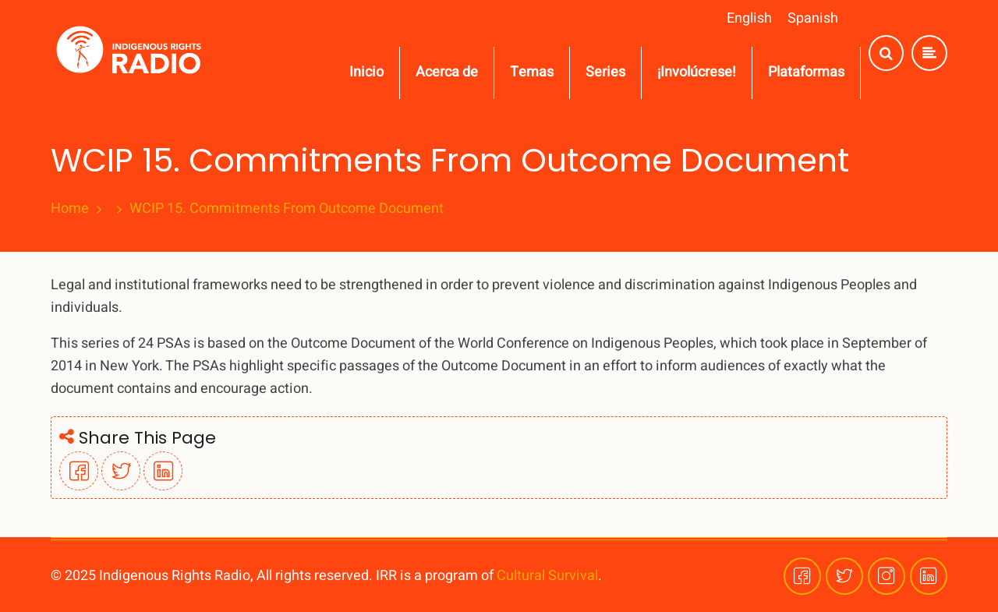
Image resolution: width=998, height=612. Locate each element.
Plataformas (806, 72)
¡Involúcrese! (696, 72)
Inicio (366, 72)
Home (70, 209)
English (749, 18)
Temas (532, 72)
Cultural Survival (547, 575)
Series (605, 72)
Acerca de (447, 72)
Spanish (812, 18)
